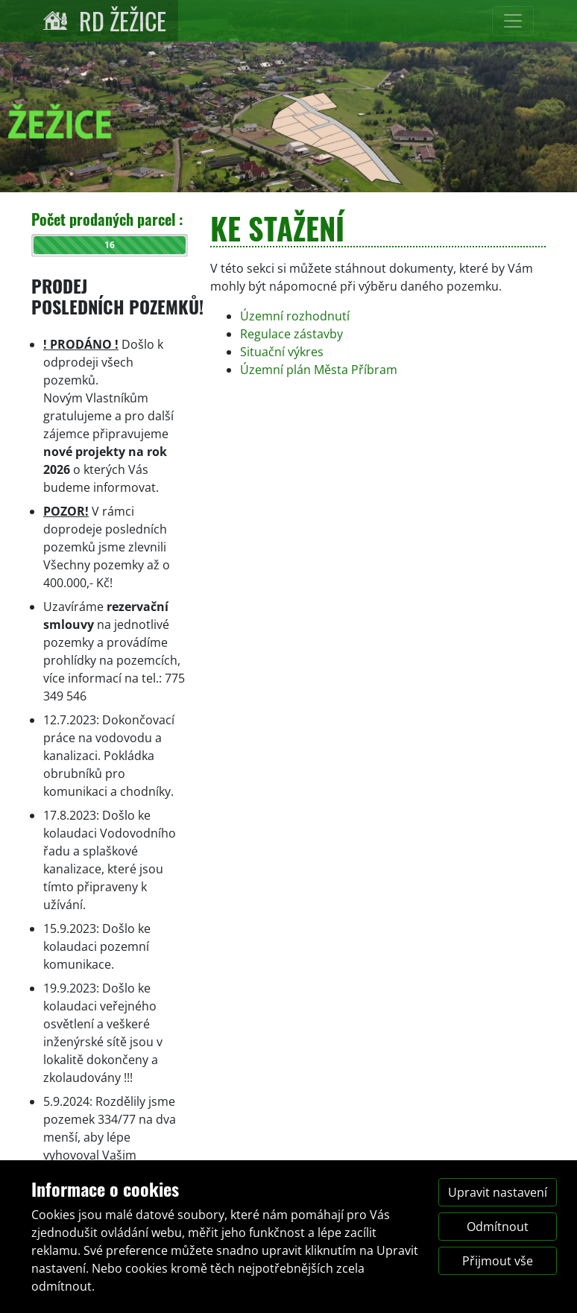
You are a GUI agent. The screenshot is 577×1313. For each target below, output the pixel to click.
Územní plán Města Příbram (318, 369)
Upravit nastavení (497, 1192)
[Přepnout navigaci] (513, 21)
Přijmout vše (497, 1261)
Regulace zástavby (291, 334)
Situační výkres (282, 352)
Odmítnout (498, 1226)
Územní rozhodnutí (295, 316)
